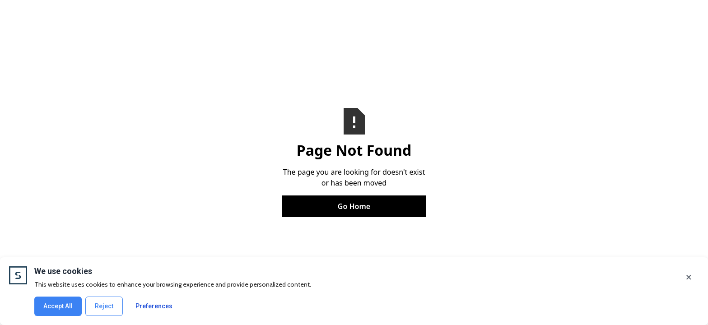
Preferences (153, 306)
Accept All (58, 306)
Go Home (354, 206)
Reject (104, 306)
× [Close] (689, 277)
